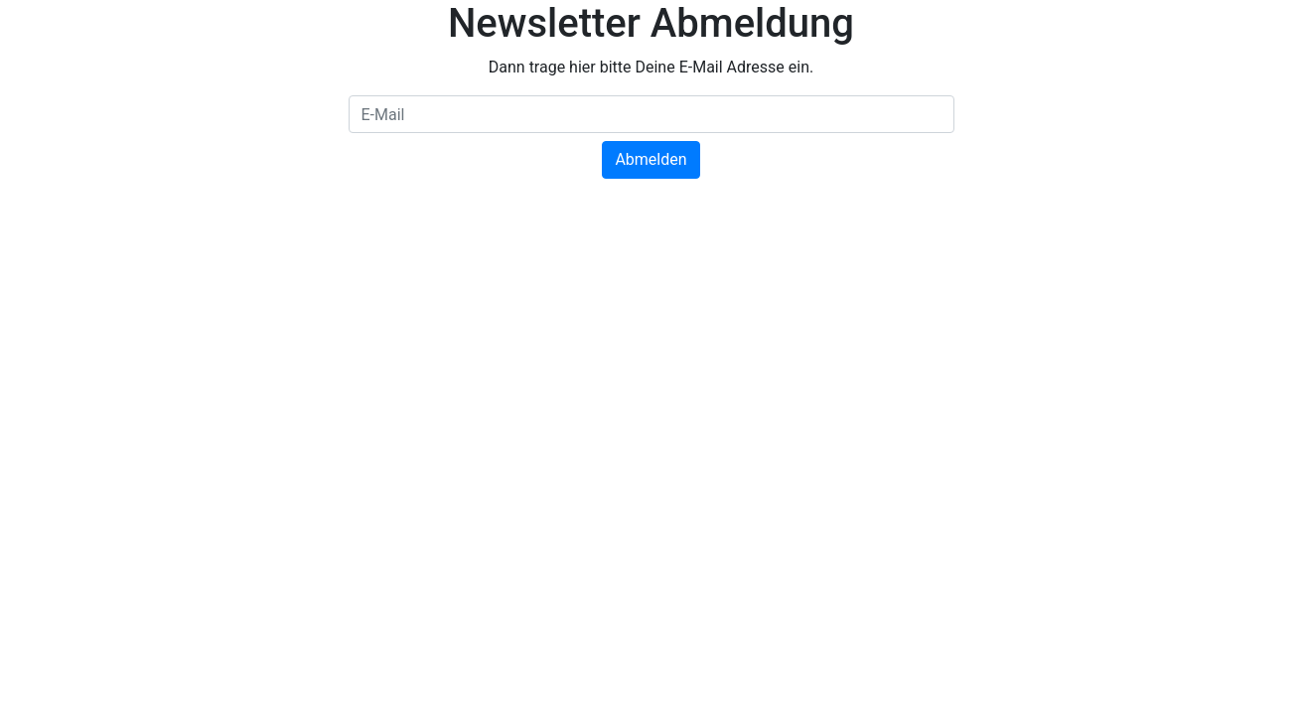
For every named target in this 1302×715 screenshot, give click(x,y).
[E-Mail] (651, 114)
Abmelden (650, 159)
